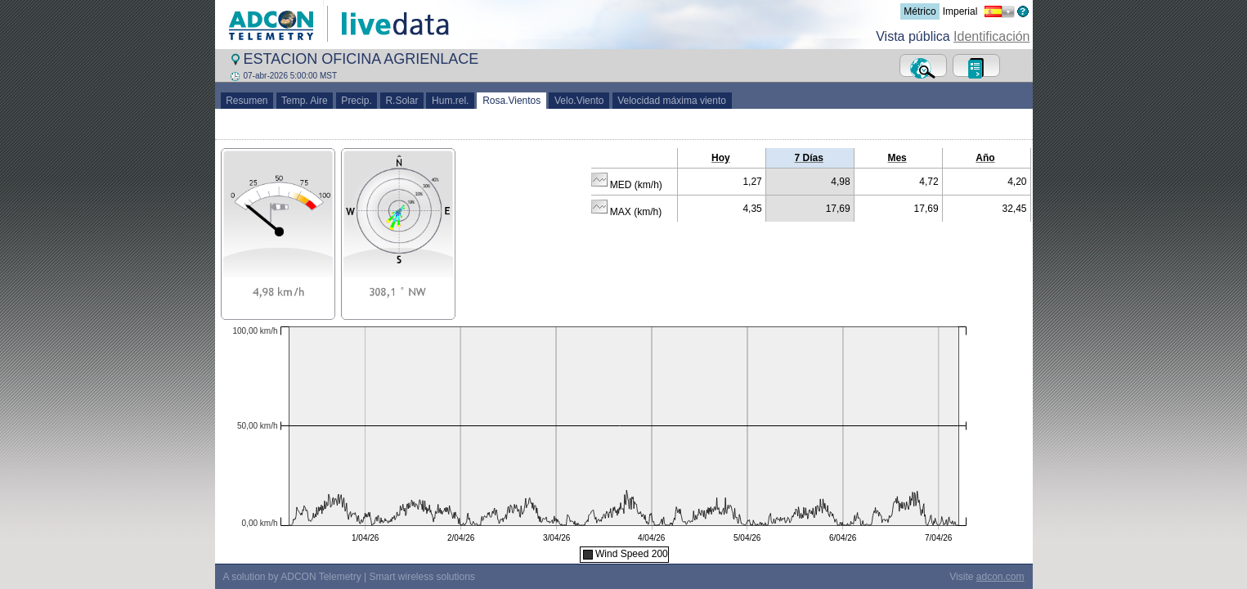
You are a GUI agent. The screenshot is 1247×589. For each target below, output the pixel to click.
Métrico (919, 11)
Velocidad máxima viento (672, 100)
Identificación (991, 36)
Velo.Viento (579, 100)
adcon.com (1000, 576)
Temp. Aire (305, 100)
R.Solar (402, 100)
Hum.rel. (450, 100)
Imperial (960, 11)
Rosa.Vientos (511, 100)
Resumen (247, 100)
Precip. (357, 100)
